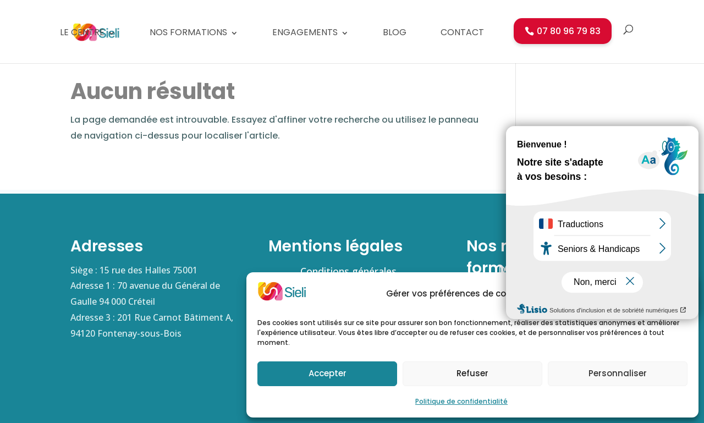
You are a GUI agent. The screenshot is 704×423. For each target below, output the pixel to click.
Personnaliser (617, 373)
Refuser (472, 373)
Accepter (327, 373)
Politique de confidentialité (461, 401)
